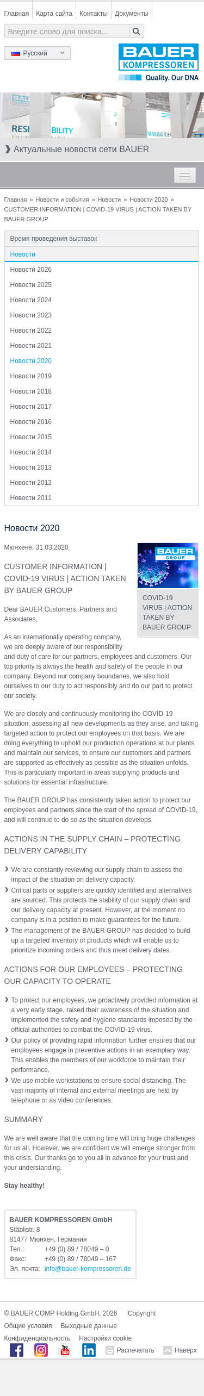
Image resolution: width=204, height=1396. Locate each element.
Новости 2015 (31, 437)
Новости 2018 (31, 391)
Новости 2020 (148, 199)
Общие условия (28, 1326)
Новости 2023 (31, 315)
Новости (109, 199)
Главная (16, 13)
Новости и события (62, 199)
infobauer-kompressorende (88, 1269)
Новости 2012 (31, 483)
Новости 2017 (31, 406)
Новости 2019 (31, 376)
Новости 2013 (31, 467)
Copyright (142, 1313)
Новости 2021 (31, 346)
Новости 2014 (31, 452)
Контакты (93, 13)
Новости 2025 (31, 285)
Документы (132, 13)
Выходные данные (89, 1326)
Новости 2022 (31, 330)
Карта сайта (54, 13)
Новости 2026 (31, 269)
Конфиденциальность (37, 1338)
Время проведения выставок (53, 238)
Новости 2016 (31, 422)
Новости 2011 (31, 498)
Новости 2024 (31, 300)
